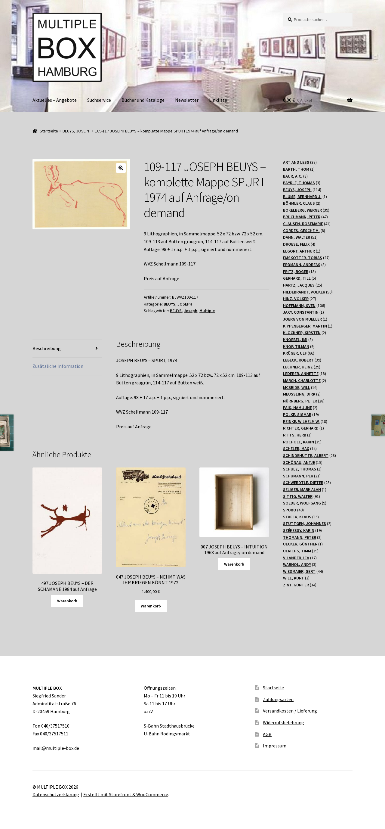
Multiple (207, 310)
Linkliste (218, 100)
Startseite (49, 131)
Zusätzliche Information (57, 366)
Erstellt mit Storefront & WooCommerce (125, 794)
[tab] (67, 349)
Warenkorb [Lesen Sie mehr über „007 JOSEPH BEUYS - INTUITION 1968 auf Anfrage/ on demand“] (234, 564)
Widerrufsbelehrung (283, 722)
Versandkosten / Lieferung (290, 711)
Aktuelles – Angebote (54, 100)
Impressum (274, 746)
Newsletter (187, 100)
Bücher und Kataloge (143, 100)
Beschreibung (46, 348)
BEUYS (176, 310)
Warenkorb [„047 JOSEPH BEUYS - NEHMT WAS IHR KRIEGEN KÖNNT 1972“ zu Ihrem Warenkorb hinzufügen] (151, 606)
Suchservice (99, 100)
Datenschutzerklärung (55, 794)
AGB (267, 734)
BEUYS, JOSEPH (77, 131)
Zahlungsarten (278, 699)
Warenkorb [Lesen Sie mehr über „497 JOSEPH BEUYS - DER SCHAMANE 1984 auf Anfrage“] (67, 601)
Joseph (190, 310)
